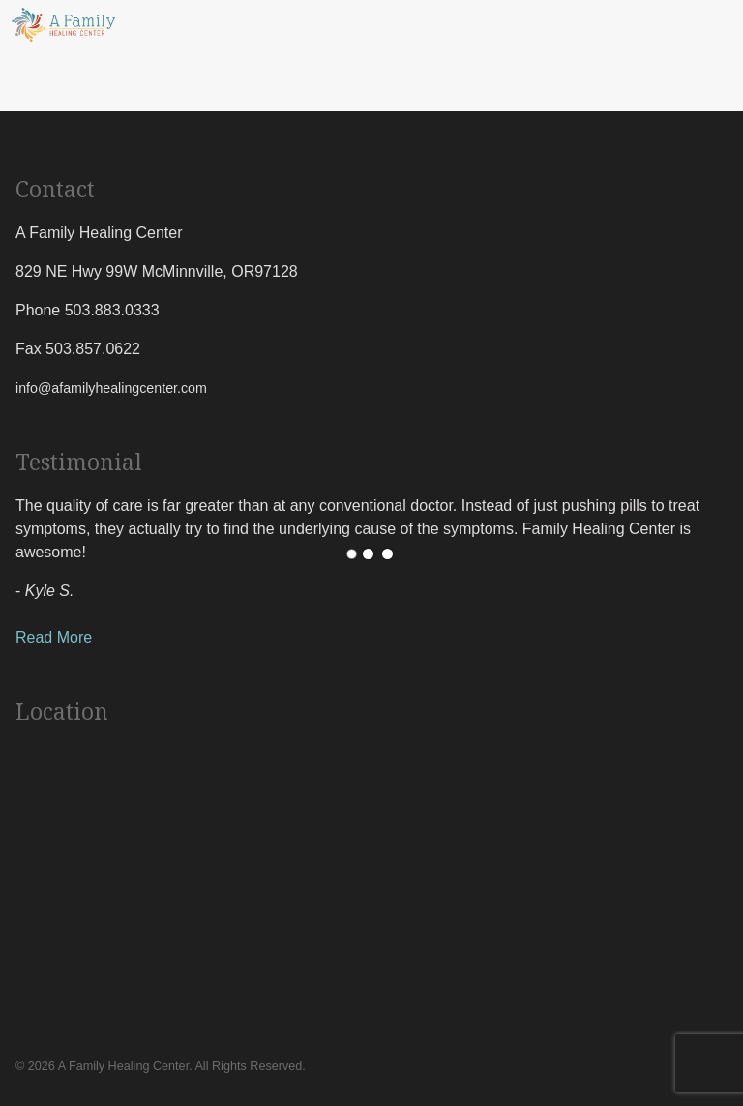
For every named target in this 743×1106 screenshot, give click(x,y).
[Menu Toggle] (729, 25)
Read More (53, 637)
